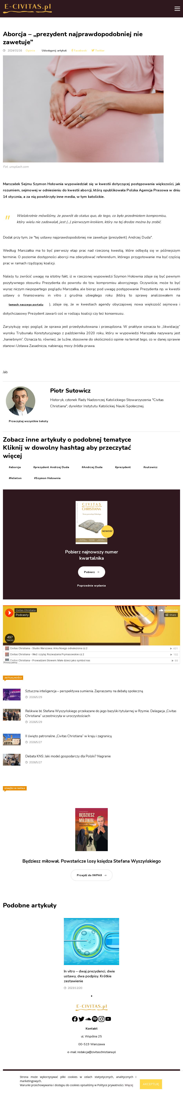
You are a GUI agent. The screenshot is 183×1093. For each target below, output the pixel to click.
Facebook (79, 50)
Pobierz (89, 572)
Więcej (129, 1085)
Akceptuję (151, 1084)
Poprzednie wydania (91, 585)
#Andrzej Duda (92, 467)
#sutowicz (150, 467)
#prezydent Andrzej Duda (51, 467)
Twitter (98, 50)
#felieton (15, 478)
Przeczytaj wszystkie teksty (28, 421)
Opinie (30, 50)
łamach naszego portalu (26, 304)
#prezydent (123, 467)
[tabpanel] (91, 955)
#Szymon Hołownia (47, 478)
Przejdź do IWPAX (89, 875)
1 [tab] (91, 996)
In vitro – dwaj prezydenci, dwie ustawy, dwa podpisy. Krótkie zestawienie (89, 976)
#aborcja (15, 467)
